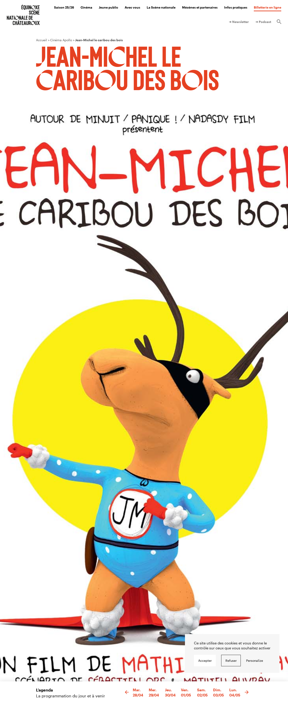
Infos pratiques (235, 7)
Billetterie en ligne (267, 7)
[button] (127, 692)
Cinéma (86, 7)
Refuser (231, 660)
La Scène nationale (161, 7)
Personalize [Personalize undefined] (254, 660)
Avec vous (132, 7)
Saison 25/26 (64, 7)
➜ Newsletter (239, 22)
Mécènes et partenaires (200, 7)
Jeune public (108, 7)
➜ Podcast (263, 22)
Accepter (205, 660)
